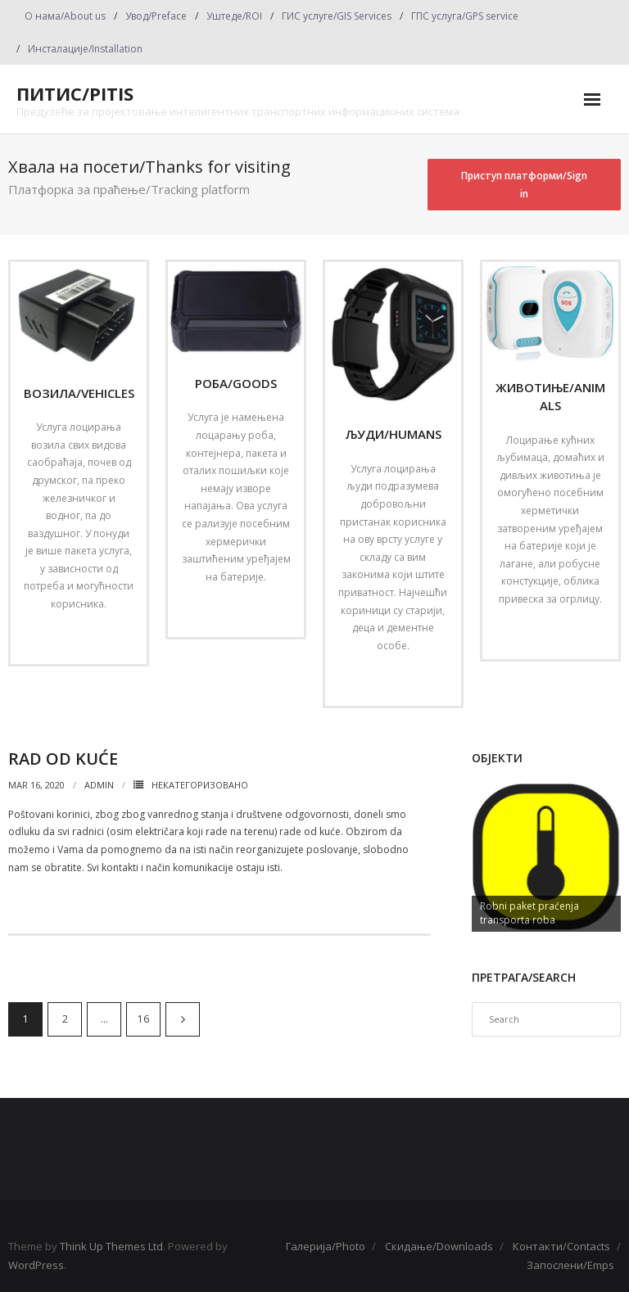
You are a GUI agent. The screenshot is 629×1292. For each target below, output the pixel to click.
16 (143, 1019)
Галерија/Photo (325, 1246)
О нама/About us (65, 16)
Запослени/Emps (570, 1265)
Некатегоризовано (200, 785)
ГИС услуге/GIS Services (336, 16)
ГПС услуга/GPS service (464, 16)
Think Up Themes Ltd (111, 1246)
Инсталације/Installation (85, 49)
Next (182, 1019)
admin (99, 785)
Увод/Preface (156, 16)
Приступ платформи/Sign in (524, 185)
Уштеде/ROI (234, 16)
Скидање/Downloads (439, 1246)
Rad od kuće (63, 759)
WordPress (36, 1265)
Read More (73, 638)
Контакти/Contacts (561, 1246)
